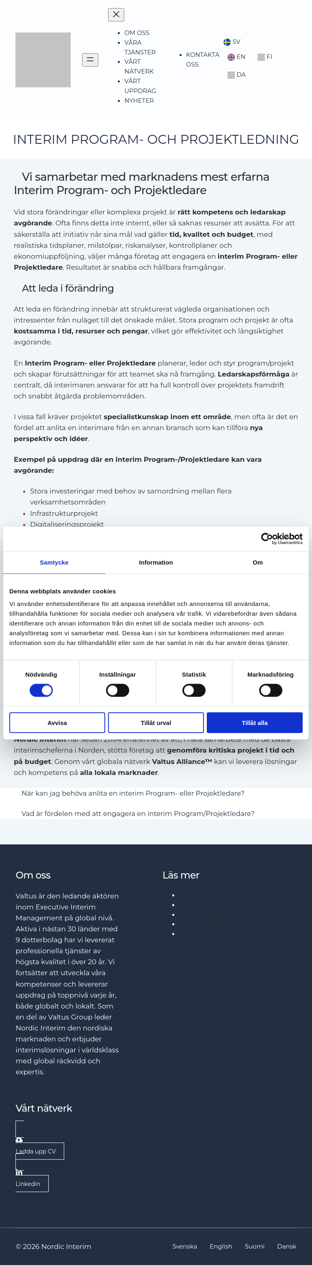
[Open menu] (90, 60)
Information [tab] (156, 561)
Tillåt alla (255, 722)
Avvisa (57, 722)
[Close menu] (116, 15)
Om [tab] (258, 561)
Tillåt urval (156, 722)
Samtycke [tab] (54, 561)
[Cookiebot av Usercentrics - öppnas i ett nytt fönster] (267, 538)
